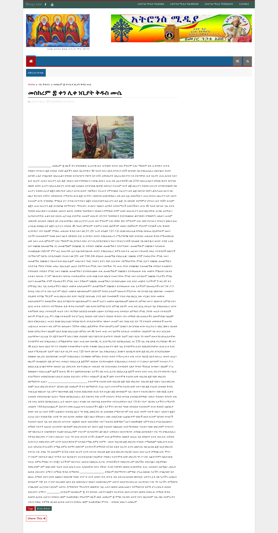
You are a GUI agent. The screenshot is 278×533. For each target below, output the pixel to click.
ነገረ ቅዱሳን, (69, 101)
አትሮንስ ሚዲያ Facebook (184, 4)
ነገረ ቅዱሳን (44, 84)
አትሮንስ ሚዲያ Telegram (219, 4)
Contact (244, 4)
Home (31, 84)
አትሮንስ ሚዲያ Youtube (151, 4)
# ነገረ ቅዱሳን (43, 508)
